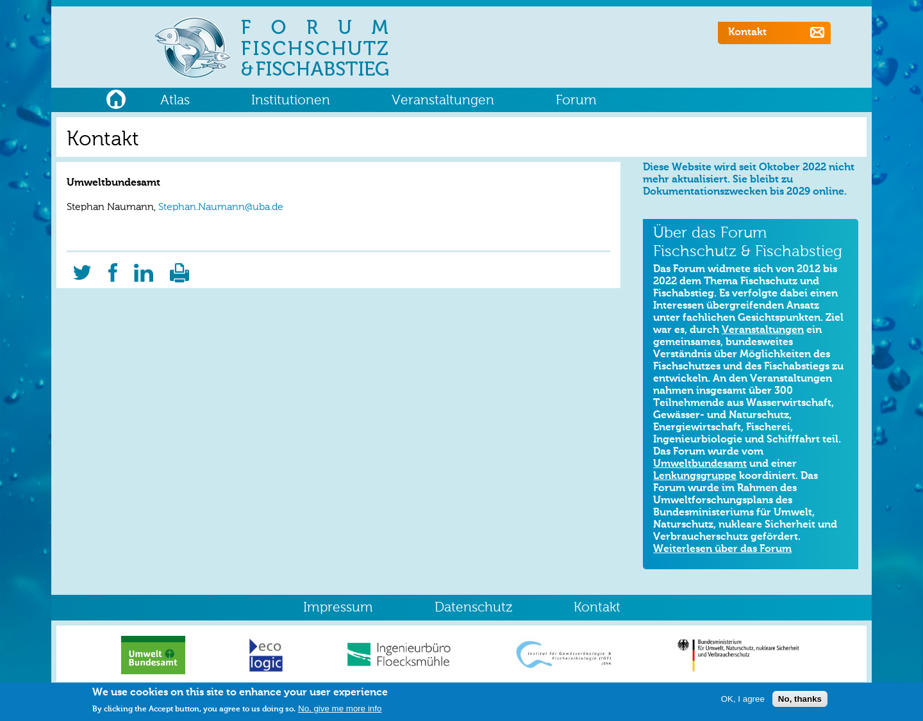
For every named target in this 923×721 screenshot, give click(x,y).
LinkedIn (143, 268)
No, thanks (800, 702)
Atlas (175, 101)
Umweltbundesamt (700, 464)
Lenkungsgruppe (694, 476)
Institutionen (290, 101)
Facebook (112, 268)
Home (116, 97)
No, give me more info (339, 712)
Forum (576, 101)
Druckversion (179, 268)
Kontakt (747, 33)
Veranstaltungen (443, 101)
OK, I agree (743, 702)
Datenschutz (473, 608)
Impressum (338, 608)
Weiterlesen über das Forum (722, 549)
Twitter (82, 268)
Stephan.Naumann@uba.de (220, 207)
